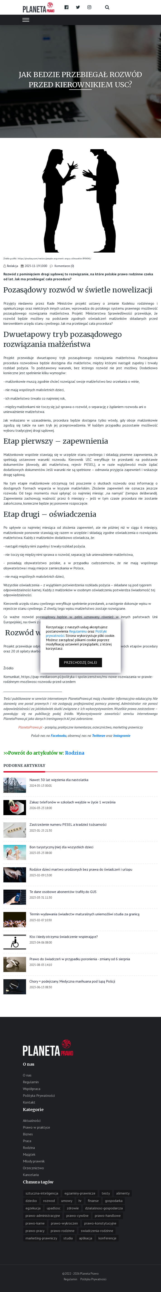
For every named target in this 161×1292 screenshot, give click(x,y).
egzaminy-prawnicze (80, 1193)
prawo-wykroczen (64, 1223)
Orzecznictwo (33, 1168)
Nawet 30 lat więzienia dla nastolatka (58, 779)
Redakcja (12, 266)
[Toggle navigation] (25, 20)
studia (68, 1238)
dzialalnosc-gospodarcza (104, 1208)
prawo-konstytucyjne (100, 1223)
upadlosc (53, 1208)
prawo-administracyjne (43, 1215)
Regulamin (31, 1082)
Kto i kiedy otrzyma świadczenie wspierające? (63, 936)
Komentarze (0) (64, 266)
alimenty (123, 1193)
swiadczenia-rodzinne (97, 1230)
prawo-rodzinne (62, 1230)
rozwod (49, 1200)
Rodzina (74, 753)
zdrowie (73, 1208)
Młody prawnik (34, 1161)
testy (106, 1193)
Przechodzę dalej (80, 662)
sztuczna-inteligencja (42, 1193)
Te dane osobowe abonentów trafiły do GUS (62, 891)
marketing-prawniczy (41, 1238)
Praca (27, 1141)
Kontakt (29, 1102)
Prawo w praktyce (36, 1127)
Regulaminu (78, 631)
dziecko (31, 1200)
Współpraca (31, 1088)
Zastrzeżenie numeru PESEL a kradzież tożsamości (67, 824)
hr (80, 1200)
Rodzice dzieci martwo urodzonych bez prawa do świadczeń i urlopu (80, 869)
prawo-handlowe (108, 1215)
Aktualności (32, 1120)
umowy (66, 1200)
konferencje (107, 1238)
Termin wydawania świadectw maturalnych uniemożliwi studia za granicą (84, 914)
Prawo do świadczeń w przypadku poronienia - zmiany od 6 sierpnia (79, 959)
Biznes (28, 1134)
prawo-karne (35, 1223)
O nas (27, 1075)
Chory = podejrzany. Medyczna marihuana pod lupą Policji (72, 981)
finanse (93, 1200)
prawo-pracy (35, 1230)
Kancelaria (31, 1174)
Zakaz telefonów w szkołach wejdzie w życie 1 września (72, 802)
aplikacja (85, 1238)
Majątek (29, 1154)
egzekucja (33, 1208)
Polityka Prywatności (39, 1095)
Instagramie (121, 735)
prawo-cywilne (77, 1215)
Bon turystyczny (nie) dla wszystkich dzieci (61, 847)
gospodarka (114, 1200)
